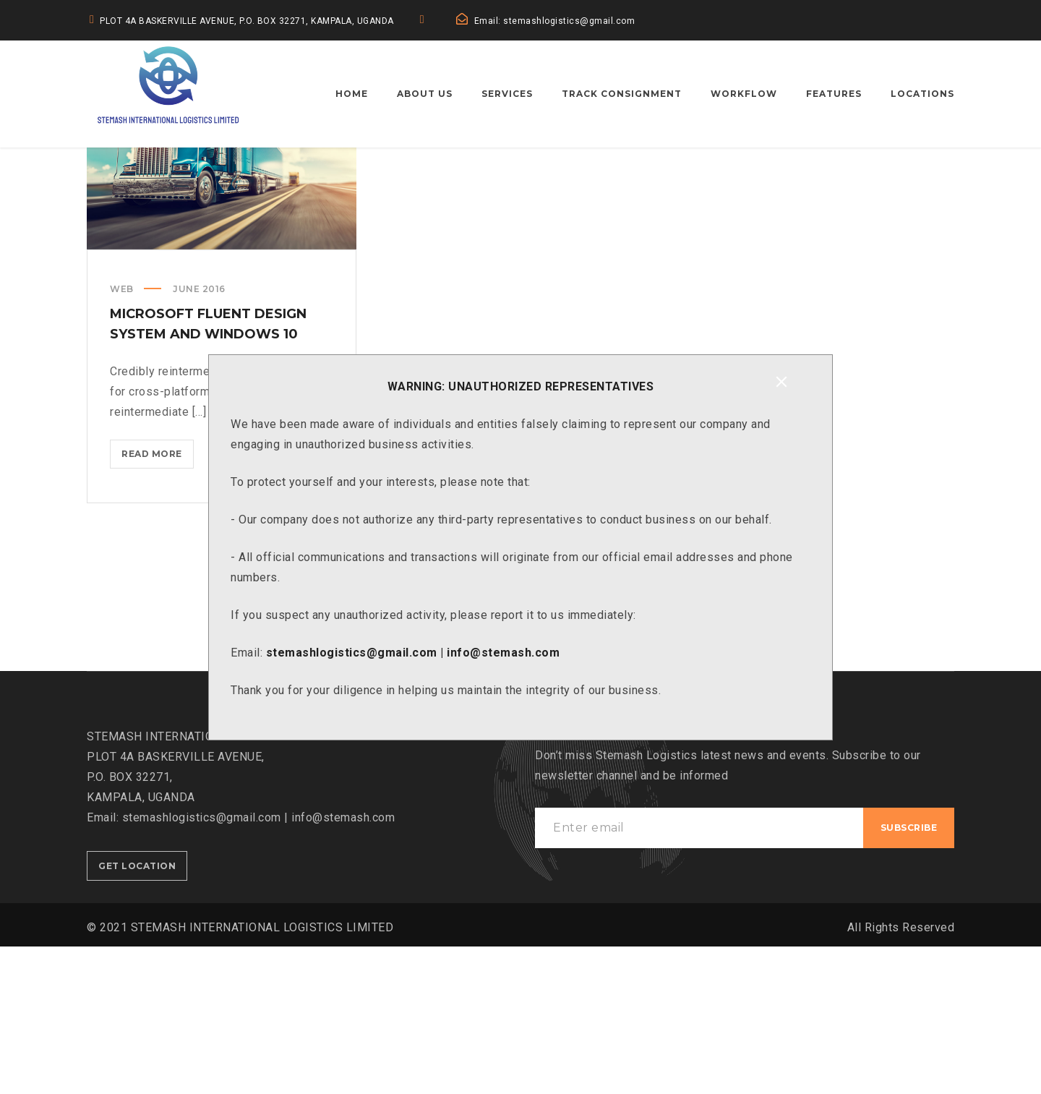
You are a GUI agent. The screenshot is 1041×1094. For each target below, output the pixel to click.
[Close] (781, 381)
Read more (157, 604)
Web (122, 436)
